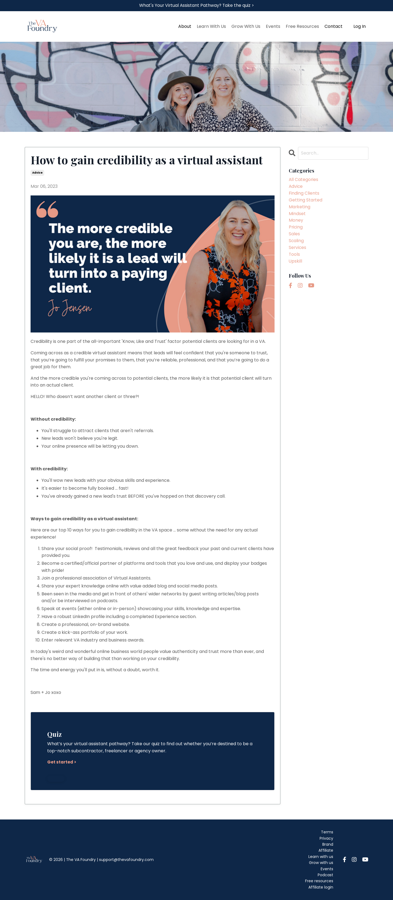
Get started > (62, 762)
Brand (327, 844)
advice (37, 173)
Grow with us (321, 863)
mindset (297, 215)
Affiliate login (320, 887)
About (184, 26)
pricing (296, 229)
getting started (306, 201)
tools (294, 257)
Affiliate (325, 850)
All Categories (304, 180)
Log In (359, 26)
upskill (295, 264)
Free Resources (302, 26)
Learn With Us (211, 26)
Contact (333, 26)
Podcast (325, 875)
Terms (327, 832)
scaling (296, 243)
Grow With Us (245, 26)
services (298, 250)
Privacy (326, 838)
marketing (300, 208)
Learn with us (320, 856)
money (296, 222)
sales (294, 236)
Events (273, 26)
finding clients (304, 194)
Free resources (319, 881)
